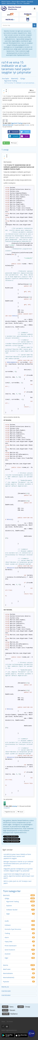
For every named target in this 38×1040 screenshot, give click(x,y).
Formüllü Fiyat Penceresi (13, 929)
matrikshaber (6, 995)
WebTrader (7, 969)
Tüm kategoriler (12, 891)
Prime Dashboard (10, 946)
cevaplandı (7, 808)
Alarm (7, 937)
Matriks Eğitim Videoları (19, 2)
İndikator (8, 925)
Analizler (8, 954)
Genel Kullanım (10, 950)
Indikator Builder (12, 910)
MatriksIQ (6, 895)
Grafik (7, 921)
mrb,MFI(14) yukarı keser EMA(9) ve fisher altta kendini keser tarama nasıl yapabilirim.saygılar (17, 856)
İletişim (3, 1021)
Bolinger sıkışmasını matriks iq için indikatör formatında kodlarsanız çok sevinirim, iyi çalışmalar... (18, 863)
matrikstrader (6, 991)
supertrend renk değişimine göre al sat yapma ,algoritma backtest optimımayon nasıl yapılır (19, 876)
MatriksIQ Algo (11, 3)
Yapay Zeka (8, 941)
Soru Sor (19, 3)
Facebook (13, 131)
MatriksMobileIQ (8, 977)
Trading (7, 933)
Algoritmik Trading (16, 123)
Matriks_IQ (5, 987)
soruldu (27, 125)
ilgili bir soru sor (10, 812)
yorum (15, 143)
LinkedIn (13, 136)
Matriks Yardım (6, 2)
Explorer (9, 906)
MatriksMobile (8, 973)
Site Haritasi (10, 1021)
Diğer (8, 914)
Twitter (24, 131)
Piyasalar (6, 982)
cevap (7, 143)
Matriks (5, 965)
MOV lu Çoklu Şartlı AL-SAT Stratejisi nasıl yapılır (17, 882)
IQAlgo (7, 898)
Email (24, 136)
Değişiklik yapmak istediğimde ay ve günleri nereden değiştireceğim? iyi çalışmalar (18, 870)
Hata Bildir (27, 3)
